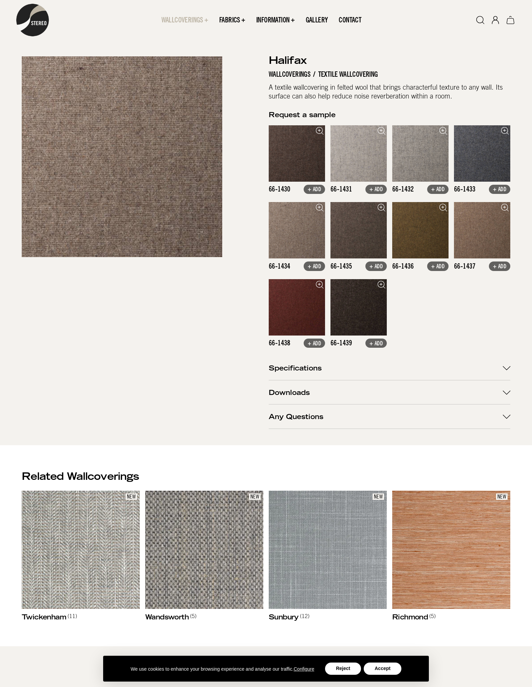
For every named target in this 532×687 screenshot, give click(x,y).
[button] (185, 20)
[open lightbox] (297, 153)
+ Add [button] (314, 190)
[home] (32, 20)
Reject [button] (343, 668)
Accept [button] (383, 668)
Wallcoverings (289, 74)
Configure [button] (304, 669)
